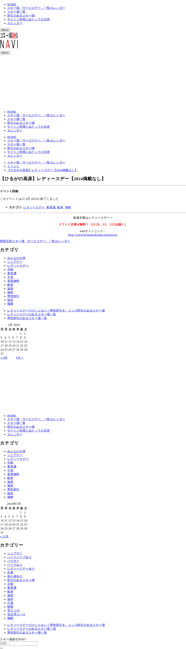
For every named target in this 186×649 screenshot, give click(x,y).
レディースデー (34, 207)
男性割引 (13, 296)
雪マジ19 (13, 610)
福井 (10, 300)
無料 (68, 207)
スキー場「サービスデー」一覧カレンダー (36, 7)
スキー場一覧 (16, 11)
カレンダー (15, 23)
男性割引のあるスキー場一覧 (27, 318)
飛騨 (10, 303)
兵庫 (10, 572)
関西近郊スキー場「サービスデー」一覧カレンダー (35, 241)
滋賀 (10, 288)
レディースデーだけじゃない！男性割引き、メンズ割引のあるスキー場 (56, 310)
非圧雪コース (16, 614)
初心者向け (15, 576)
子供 (10, 277)
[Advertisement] (93, 81)
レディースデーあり (21, 568)
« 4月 (4, 357)
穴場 (10, 602)
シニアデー (15, 261)
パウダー (13, 561)
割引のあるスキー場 (21, 15)
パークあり (15, 564)
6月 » (19, 357)
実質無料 (13, 280)
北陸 (10, 583)
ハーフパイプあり (19, 557)
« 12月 (4, 536)
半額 (10, 269)
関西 (10, 606)
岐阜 (60, 207)
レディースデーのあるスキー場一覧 (31, 314)
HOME (11, 4)
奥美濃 (50, 207)
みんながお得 (16, 258)
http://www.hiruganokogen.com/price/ (93, 234)
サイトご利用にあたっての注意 (28, 19)
